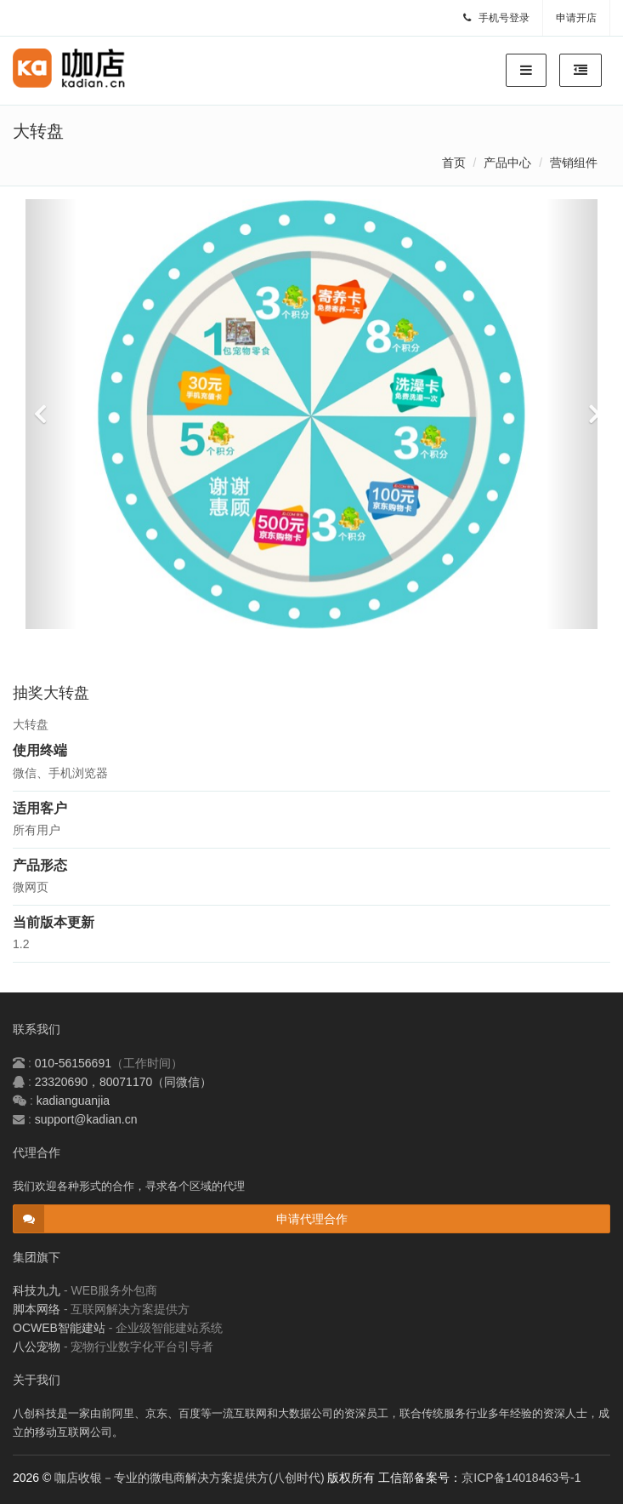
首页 (454, 162)
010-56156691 (73, 1063)
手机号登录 (496, 18)
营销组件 (574, 162)
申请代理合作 (312, 1219)
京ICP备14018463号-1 (521, 1477)
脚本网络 (36, 1309)
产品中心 (507, 162)
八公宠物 (36, 1346)
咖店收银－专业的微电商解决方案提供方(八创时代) (189, 1477)
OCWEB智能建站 (59, 1328)
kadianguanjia (73, 1100)
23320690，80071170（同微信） (123, 1082)
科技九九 (36, 1290)
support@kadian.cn (86, 1119)
